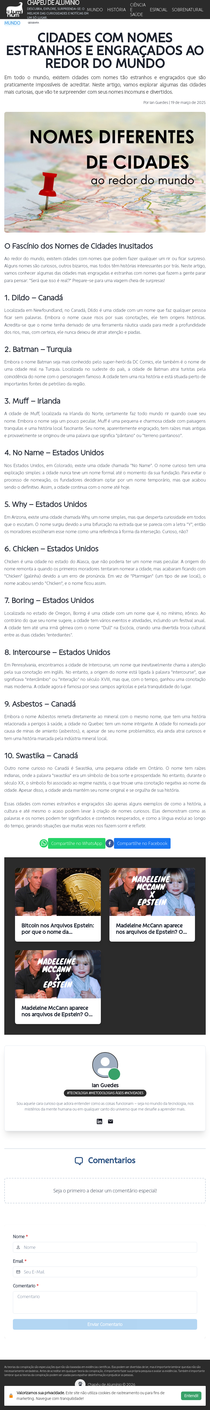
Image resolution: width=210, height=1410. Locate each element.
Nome (20, 1236)
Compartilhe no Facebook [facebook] (142, 843)
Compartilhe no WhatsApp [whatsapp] (76, 843)
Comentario (26, 1285)
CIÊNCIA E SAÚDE (138, 9)
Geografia (33, 23)
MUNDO (95, 9)
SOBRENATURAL (188, 9)
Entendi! (191, 1396)
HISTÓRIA (116, 9)
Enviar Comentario (105, 1324)
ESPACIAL (159, 9)
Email (20, 1261)
